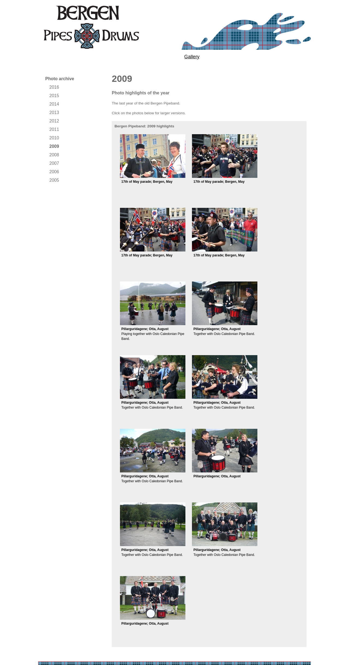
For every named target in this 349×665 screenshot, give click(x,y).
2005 (54, 180)
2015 (54, 95)
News (231, 56)
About (48, 56)
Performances (133, 56)
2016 (54, 87)
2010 (54, 138)
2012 (54, 121)
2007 (54, 163)
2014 (54, 104)
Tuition (86, 56)
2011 (54, 129)
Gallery (192, 56)
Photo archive (59, 78)
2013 (54, 112)
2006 (54, 171)
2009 (54, 146)
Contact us (271, 56)
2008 (54, 154)
